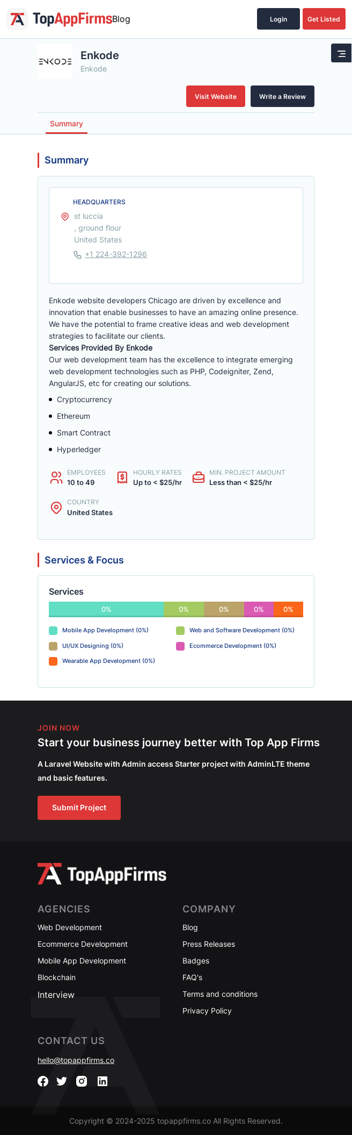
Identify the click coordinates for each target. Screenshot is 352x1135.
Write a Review (282, 96)
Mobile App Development (82, 960)
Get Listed (323, 19)
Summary (66, 123)
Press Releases (208, 943)
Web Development (70, 927)
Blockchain (57, 977)
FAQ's (192, 977)
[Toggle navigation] (341, 53)
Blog (121, 18)
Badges (195, 960)
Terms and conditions (220, 993)
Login (278, 19)
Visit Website (216, 96)
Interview (56, 994)
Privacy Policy (207, 1010)
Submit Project (79, 807)
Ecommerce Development (83, 943)
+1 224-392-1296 (116, 254)
